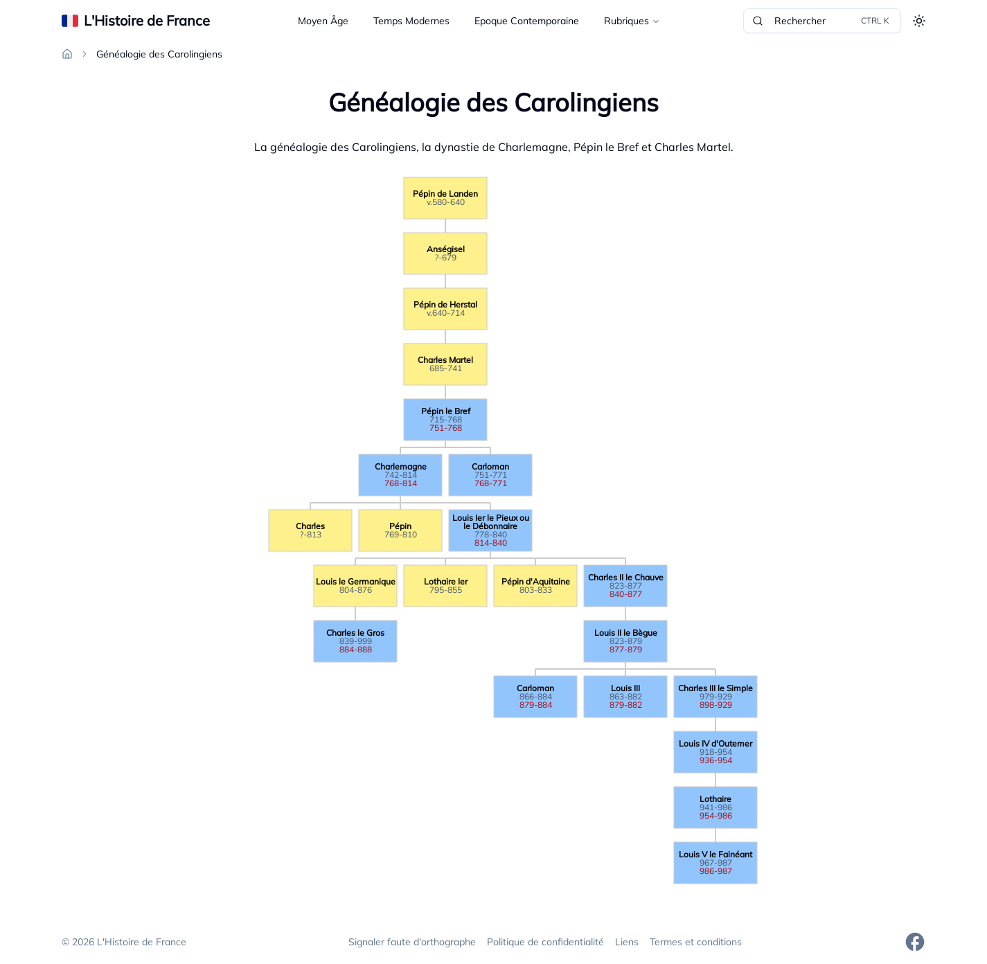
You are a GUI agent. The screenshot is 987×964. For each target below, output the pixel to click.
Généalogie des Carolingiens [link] (159, 54)
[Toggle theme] (919, 20)
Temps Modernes (411, 21)
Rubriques (632, 21)
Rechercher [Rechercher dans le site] (822, 21)
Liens (627, 942)
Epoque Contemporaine (526, 21)
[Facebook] (915, 942)
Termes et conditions (696, 942)
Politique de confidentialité (545, 942)
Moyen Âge (323, 21)
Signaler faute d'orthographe (412, 942)
